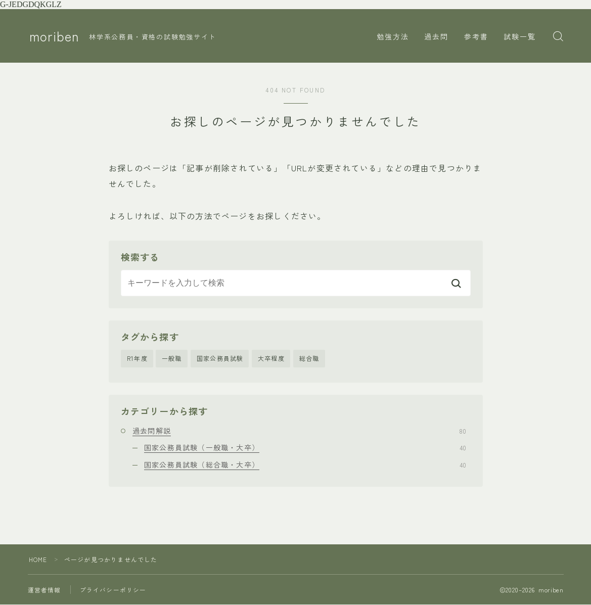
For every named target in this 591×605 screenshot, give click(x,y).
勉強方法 (393, 36)
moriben (55, 36)
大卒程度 (271, 358)
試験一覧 (520, 36)
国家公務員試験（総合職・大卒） (305, 464)
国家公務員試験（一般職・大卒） (305, 448)
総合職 (309, 358)
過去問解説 (299, 431)
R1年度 (137, 358)
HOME (38, 559)
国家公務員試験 (220, 358)
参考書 (476, 36)
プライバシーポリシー (113, 590)
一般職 (172, 358)
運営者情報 (44, 590)
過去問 (436, 36)
